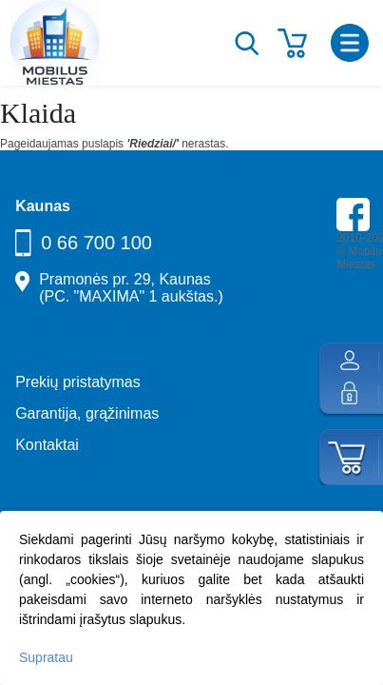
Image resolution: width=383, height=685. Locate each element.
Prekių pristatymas (78, 382)
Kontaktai (47, 445)
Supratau (46, 657)
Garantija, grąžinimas (87, 413)
